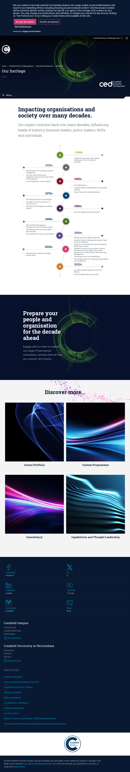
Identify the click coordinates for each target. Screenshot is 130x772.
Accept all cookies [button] (25, 21)
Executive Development (44, 66)
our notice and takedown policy (38, 764)
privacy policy (19, 767)
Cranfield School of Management (106, 38)
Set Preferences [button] (23, 26)
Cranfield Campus (16, 623)
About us (59, 66)
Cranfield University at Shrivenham (29, 646)
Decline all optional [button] (49, 21)
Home (4, 66)
